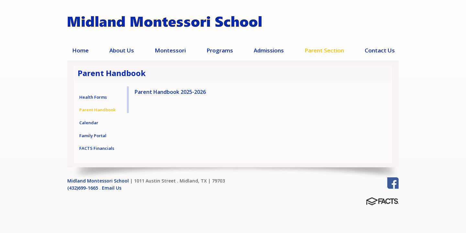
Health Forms (93, 97)
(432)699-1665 (82, 188)
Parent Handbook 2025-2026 (170, 91)
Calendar (88, 123)
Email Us (111, 188)
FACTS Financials (96, 148)
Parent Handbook (97, 110)
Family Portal (92, 136)
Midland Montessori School (98, 181)
